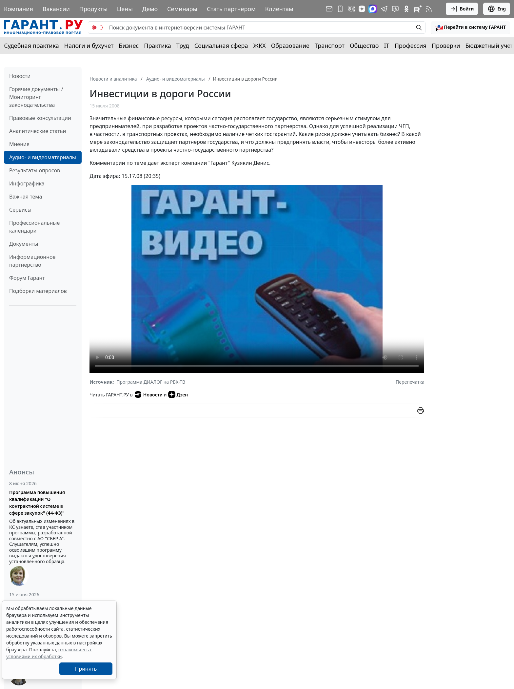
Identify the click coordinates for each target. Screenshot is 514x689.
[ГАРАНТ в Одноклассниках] (406, 9)
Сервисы (20, 209)
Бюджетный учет (489, 45)
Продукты (93, 9)
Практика (157, 45)
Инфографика (27, 183)
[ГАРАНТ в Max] (372, 9)
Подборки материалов (38, 291)
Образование (290, 45)
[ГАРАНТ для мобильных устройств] (340, 9)
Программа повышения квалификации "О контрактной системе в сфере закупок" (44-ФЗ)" (37, 502)
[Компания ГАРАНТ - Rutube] (418, 9)
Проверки (446, 45)
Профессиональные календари (34, 226)
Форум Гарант (27, 277)
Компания (18, 9)
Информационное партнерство (32, 260)
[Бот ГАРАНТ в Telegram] (395, 9)
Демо (150, 9)
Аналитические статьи (37, 131)
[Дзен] (362, 9)
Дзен (178, 394)
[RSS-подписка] (429, 9)
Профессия (410, 45)
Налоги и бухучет (89, 45)
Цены (125, 9)
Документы (23, 243)
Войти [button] (462, 9)
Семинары (182, 9)
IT (386, 45)
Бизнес (129, 45)
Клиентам (279, 9)
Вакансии (56, 9)
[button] (470, 27)
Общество (364, 45)
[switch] (97, 27)
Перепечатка (410, 382)
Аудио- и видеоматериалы (42, 157)
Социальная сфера (221, 45)
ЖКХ (259, 45)
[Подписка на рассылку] (329, 9)
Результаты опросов (34, 170)
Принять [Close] (86, 668)
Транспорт (330, 45)
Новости (19, 76)
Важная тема (25, 196)
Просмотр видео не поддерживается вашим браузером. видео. (256, 279)
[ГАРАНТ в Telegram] (384, 9)
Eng (496, 9)
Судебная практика (31, 45)
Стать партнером (231, 9)
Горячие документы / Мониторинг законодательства (36, 97)
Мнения (19, 144)
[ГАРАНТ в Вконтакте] (351, 9)
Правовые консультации (40, 118)
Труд (182, 45)
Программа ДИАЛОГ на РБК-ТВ (150, 382)
